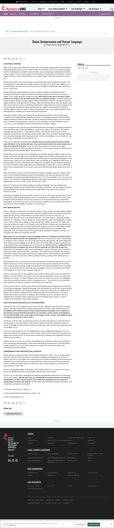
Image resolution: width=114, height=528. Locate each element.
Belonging (50, 437)
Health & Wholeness (33, 440)
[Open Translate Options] (105, 14)
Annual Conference (73, 453)
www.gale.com (8, 124)
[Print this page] (20, 58)
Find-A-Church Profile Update (35, 488)
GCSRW (6, 14)
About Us (13, 14)
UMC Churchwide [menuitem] (76, 9)
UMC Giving (51, 486)
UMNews (86, 1)
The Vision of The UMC (34, 486)
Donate (62, 1)
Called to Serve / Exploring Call (76, 437)
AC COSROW (34, 14)
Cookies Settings (80, 524)
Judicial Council (72, 472)
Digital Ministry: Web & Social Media (57, 458)
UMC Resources (34, 482)
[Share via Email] (24, 58)
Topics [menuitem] (40, 9)
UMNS (71, 500)
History (69, 440)
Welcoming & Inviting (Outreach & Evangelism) (56, 461)
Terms (59, 503)
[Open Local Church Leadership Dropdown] (66, 9)
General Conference (33, 472)
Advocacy (30, 437)
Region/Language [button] (23, 1)
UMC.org (78, 1)
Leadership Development (13, 413)
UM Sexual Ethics (47, 14)
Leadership (90, 440)
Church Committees (33, 453)
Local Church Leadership (39, 450)
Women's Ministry (72, 460)
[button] (112, 9)
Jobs (42, 503)
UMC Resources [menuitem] (94, 9)
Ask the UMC (49, 500)
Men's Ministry (71, 458)
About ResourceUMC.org (34, 503)
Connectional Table (93, 472)
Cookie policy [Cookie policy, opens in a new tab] (12, 525)
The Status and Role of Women (19, 31)
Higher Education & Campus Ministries (58, 440)
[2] (41, 270)
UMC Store (34, 1)
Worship (90, 460)
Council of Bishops (52, 472)
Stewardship (51, 443)
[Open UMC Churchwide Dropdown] (84, 9)
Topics (30, 434)
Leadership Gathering (73, 475)
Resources (22, 14)
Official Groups (51, 475)
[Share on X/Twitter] (13, 58)
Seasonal (30, 443)
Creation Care (91, 437)
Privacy (54, 503)
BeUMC (70, 486)
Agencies (30, 475)
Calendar (70, 1)
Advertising (48, 503)
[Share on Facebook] (9, 58)
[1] (4, 389)
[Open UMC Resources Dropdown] (100, 9)
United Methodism (72, 443)
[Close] (111, 524)
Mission (90, 458)
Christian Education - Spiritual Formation (95, 454)
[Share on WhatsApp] (16, 58)
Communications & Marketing (35, 458)
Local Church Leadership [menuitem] (56, 9)
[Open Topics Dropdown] (43, 9)
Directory (43, 1)
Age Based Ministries (53, 453)
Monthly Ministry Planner (34, 460)
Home (7, 31)
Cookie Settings (66, 503)
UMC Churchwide (35, 468)
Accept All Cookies (93, 524)
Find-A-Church (53, 1)
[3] (52, 282)
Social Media (91, 443)
